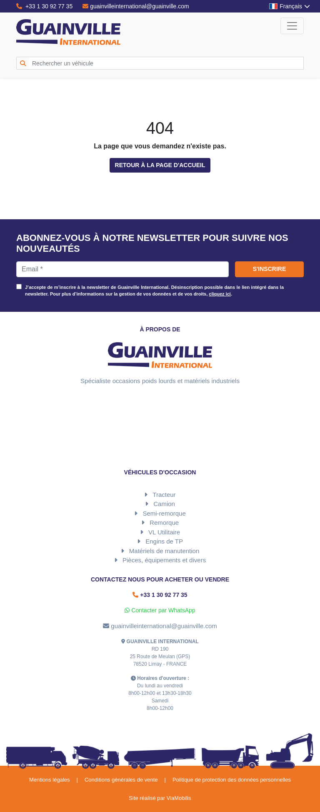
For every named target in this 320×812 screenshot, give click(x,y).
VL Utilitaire (164, 532)
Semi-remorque (163, 513)
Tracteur (163, 494)
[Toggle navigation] (292, 26)
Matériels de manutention (164, 550)
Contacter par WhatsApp (160, 610)
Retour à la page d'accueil (160, 165)
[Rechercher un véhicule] (166, 63)
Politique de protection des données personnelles (231, 780)
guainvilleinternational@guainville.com (135, 6)
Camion (164, 503)
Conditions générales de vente (121, 780)
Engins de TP (164, 541)
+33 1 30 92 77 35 (44, 6)
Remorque (164, 522)
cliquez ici (220, 293)
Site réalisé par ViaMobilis (160, 798)
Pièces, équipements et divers (164, 560)
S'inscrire (269, 269)
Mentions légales (49, 780)
